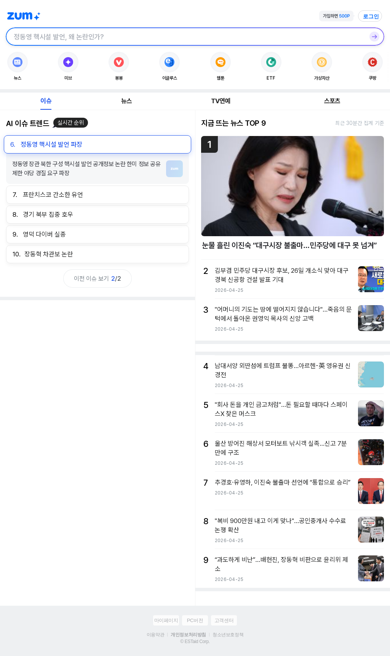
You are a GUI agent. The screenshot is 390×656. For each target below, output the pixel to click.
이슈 (45, 101)
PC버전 (195, 620)
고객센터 (223, 620)
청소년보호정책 (228, 634)
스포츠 (332, 101)
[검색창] (185, 36)
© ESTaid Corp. (194, 641)
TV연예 (220, 101)
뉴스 (126, 101)
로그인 (371, 16)
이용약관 (155, 634)
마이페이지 (166, 620)
